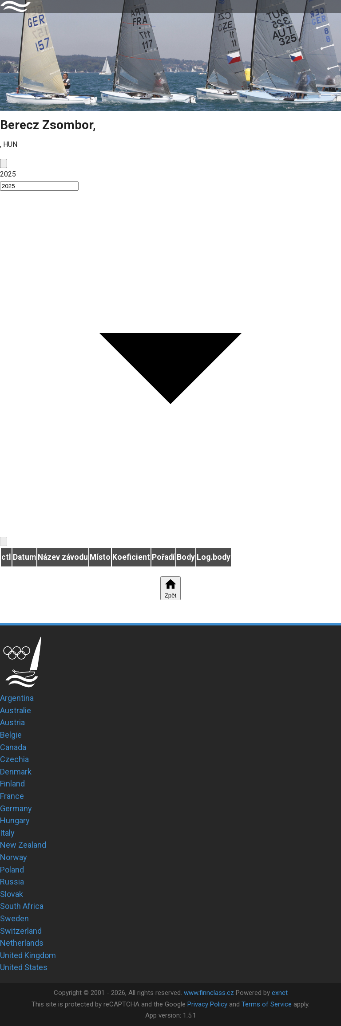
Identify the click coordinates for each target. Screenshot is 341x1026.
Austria (12, 722)
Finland (12, 783)
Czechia (14, 759)
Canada (13, 747)
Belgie (11, 734)
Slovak (11, 894)
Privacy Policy (207, 1004)
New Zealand (23, 844)
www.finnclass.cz (209, 993)
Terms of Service (267, 1004)
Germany (16, 808)
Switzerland (21, 931)
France (12, 796)
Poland (12, 869)
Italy (7, 832)
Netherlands (22, 942)
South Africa (22, 906)
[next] (3, 541)
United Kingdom (28, 955)
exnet (280, 993)
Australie (15, 710)
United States (24, 967)
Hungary (15, 820)
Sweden (14, 918)
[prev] (3, 163)
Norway (13, 857)
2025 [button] (8, 174)
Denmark (16, 771)
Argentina (17, 698)
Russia (12, 881)
